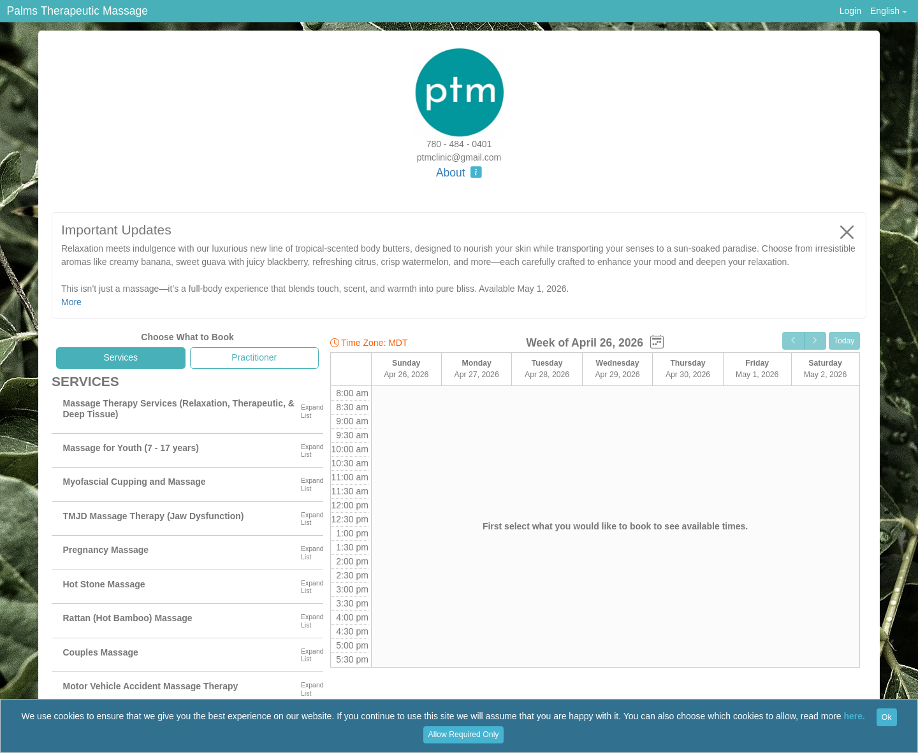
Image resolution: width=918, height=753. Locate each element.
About (459, 172)
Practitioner (254, 357)
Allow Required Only (463, 734)
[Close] (847, 232)
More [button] (71, 302)
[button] (888, 11)
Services (120, 357)
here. (854, 717)
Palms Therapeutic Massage (77, 10)
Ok (887, 717)
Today (844, 340)
